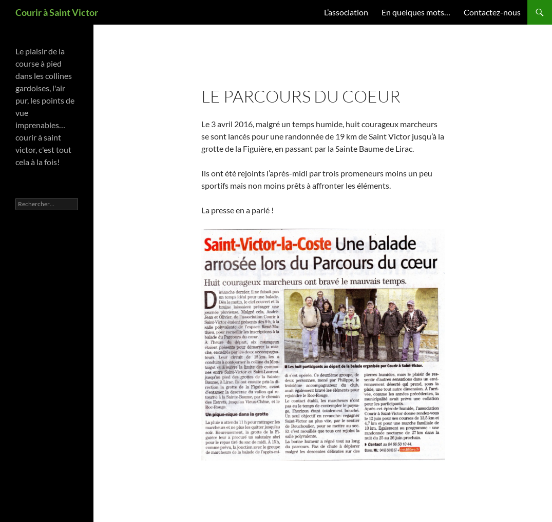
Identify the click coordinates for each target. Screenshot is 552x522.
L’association (346, 12)
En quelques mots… (416, 12)
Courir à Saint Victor (56, 12)
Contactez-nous (492, 12)
